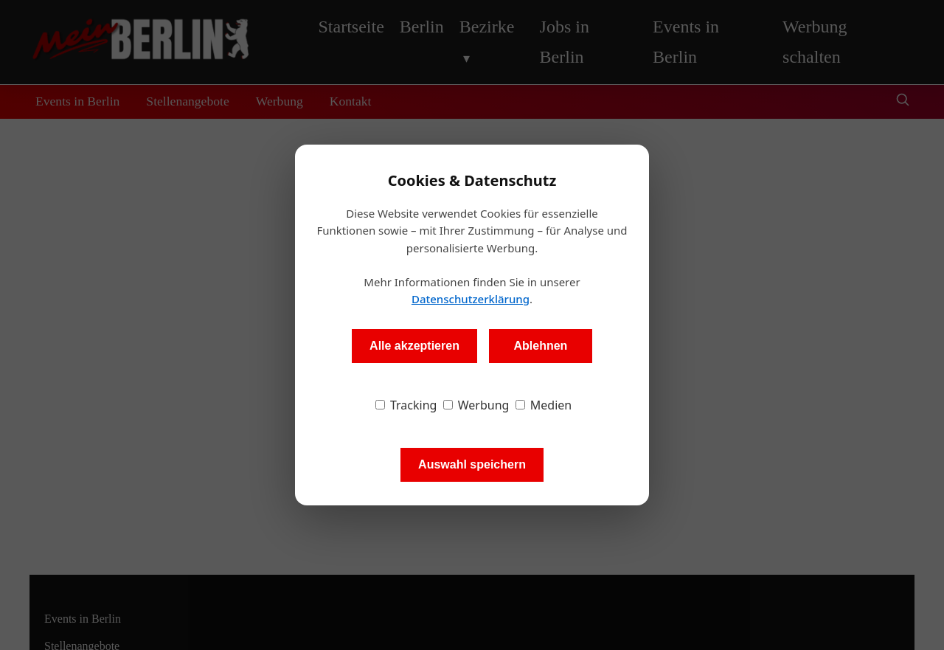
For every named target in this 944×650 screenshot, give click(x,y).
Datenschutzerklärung (471, 298)
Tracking (406, 405)
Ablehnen (540, 345)
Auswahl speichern (472, 464)
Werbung (476, 405)
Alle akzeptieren (414, 345)
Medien (544, 405)
